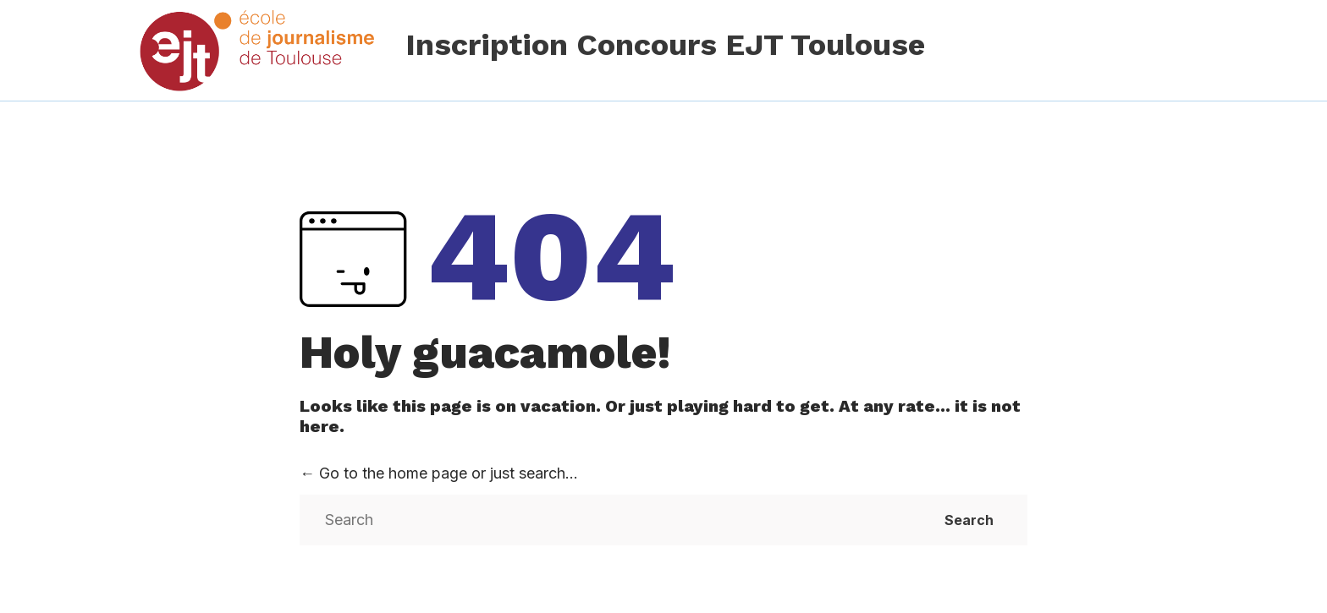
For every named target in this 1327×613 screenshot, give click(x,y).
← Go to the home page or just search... (439, 473)
